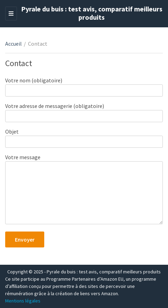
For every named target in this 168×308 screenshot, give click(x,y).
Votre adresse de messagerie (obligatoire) (84, 110)
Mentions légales (22, 301)
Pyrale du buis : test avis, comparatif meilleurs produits (91, 12)
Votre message (84, 190)
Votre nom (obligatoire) (84, 85)
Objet (84, 136)
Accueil (13, 43)
